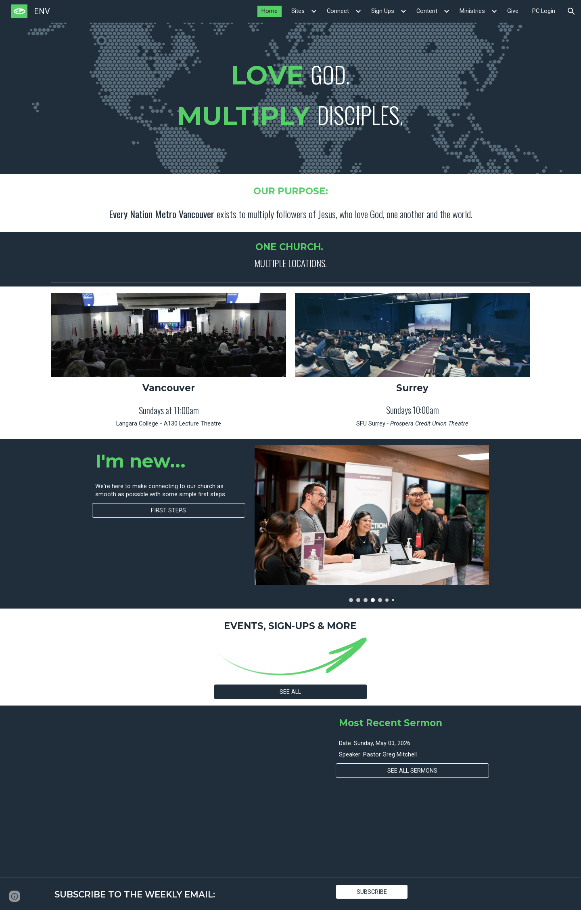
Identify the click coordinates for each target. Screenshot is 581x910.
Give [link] (512, 11)
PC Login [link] (543, 11)
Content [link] (426, 11)
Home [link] (269, 11)
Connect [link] (338, 11)
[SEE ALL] (290, 691)
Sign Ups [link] (382, 11)
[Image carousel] (372, 523)
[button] (571, 11)
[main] (290, 98)
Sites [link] (298, 11)
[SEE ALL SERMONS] (412, 770)
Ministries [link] (472, 11)
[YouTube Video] (168, 791)
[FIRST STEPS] (168, 510)
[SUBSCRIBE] (372, 891)
